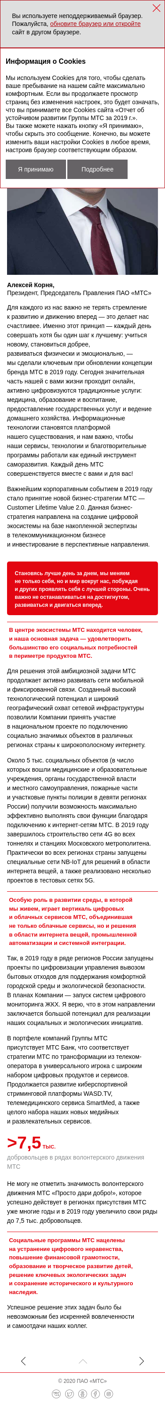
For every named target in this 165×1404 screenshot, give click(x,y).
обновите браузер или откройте (95, 23)
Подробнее (97, 169)
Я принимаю (36, 169)
